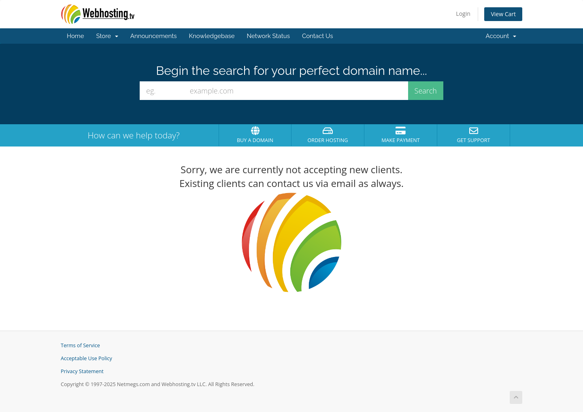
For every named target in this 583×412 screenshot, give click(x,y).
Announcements (153, 36)
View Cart (503, 14)
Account (501, 36)
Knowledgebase (211, 36)
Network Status (268, 36)
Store (107, 36)
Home (75, 36)
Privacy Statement (82, 371)
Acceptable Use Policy (86, 358)
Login (463, 13)
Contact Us (317, 36)
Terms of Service (80, 345)
